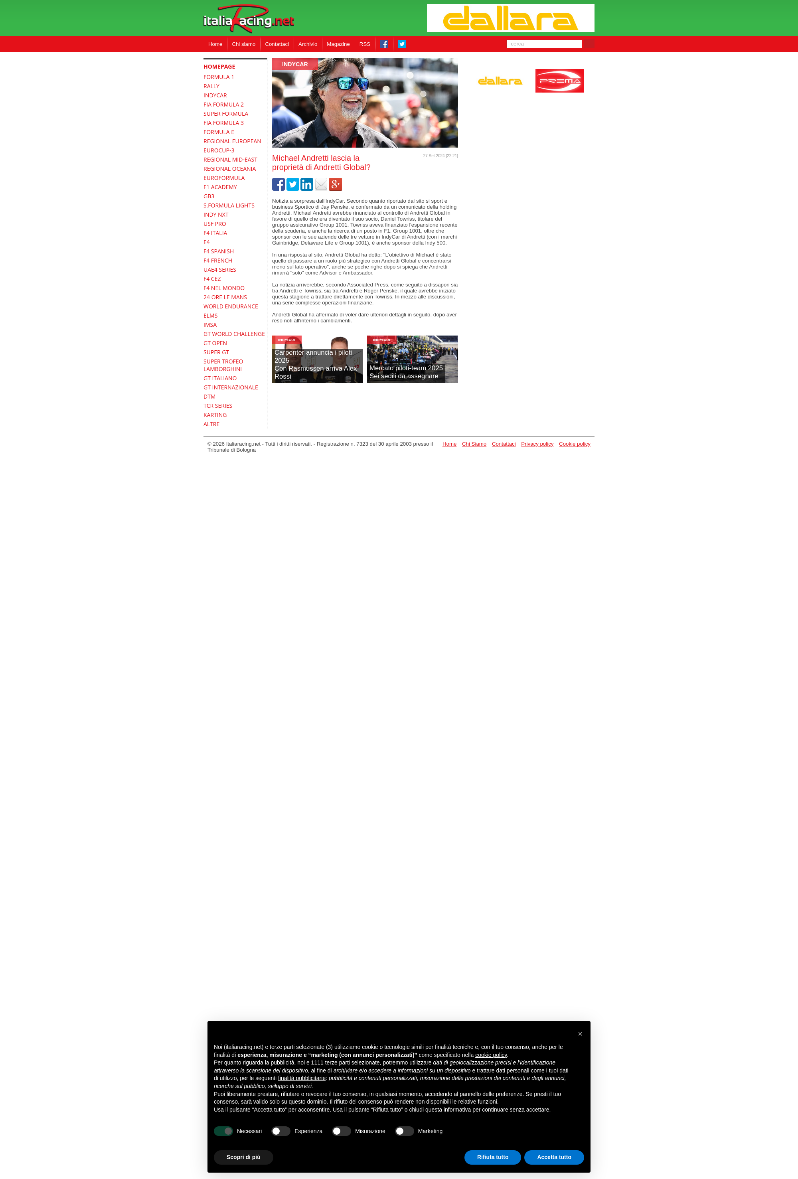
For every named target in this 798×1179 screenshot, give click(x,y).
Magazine (338, 44)
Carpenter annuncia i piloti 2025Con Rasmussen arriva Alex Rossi (316, 364)
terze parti (337, 1062)
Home (215, 44)
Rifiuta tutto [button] (493, 1157)
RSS (364, 44)
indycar (295, 64)
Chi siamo (243, 44)
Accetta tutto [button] (554, 1157)
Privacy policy (537, 444)
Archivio (307, 44)
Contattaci (277, 44)
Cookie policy (575, 444)
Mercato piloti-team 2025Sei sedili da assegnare (406, 372)
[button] (580, 1033)
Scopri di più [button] (244, 1157)
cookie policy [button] (491, 1055)
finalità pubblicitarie (302, 1078)
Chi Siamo (474, 444)
